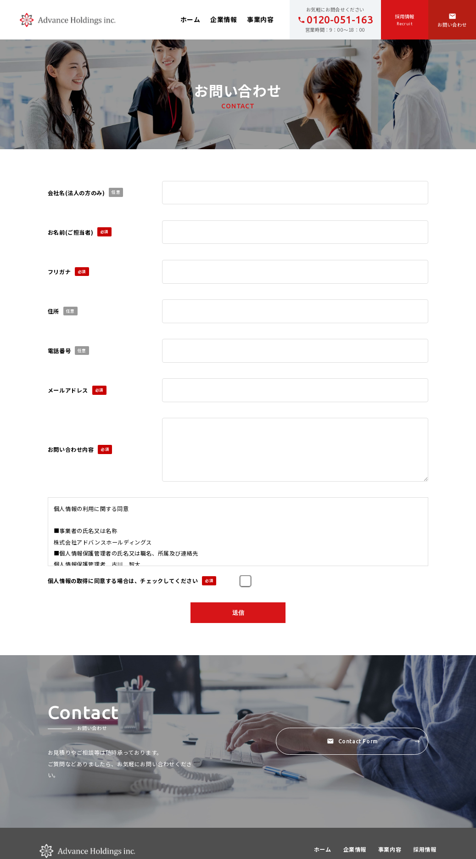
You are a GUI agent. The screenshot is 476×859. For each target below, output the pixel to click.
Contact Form (373, 743)
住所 (63, 311)
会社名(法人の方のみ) (85, 192)
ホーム (190, 19)
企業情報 (223, 19)
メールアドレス (77, 390)
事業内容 (260, 19)
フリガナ (68, 271)
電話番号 (68, 350)
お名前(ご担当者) (80, 231)
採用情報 (424, 850)
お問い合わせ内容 (80, 449)
